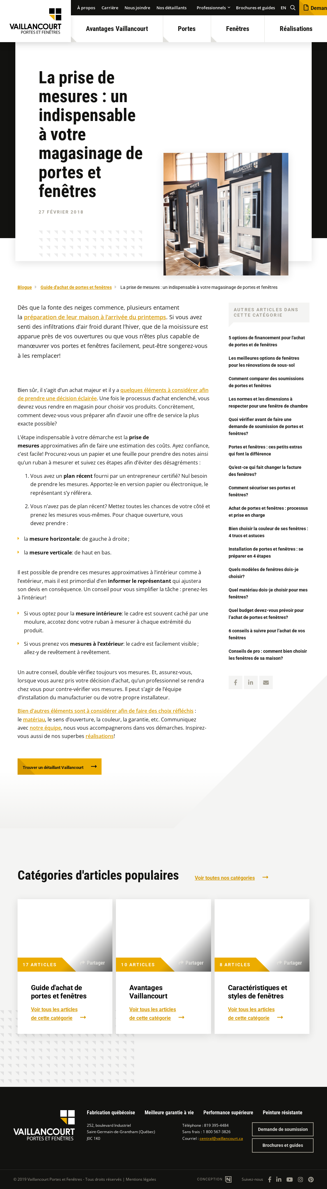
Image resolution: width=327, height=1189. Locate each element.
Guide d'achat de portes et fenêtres (76, 287)
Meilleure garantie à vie (169, 1113)
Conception (210, 1179)
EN (283, 8)
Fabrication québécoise (111, 1113)
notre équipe (45, 727)
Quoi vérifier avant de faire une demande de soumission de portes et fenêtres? (268, 433)
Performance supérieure (228, 1113)
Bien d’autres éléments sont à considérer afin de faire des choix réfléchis (106, 710)
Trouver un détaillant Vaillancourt (62, 769)
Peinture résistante (282, 1113)
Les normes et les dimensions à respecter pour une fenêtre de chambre (265, 406)
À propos (86, 8)
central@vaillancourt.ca (221, 1138)
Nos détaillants (171, 8)
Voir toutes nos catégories (225, 881)
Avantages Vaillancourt (117, 29)
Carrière (110, 8)
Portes (187, 29)
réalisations (100, 736)
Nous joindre (137, 8)
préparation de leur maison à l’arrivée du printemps (95, 317)
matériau (34, 719)
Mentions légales (141, 1179)
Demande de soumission (283, 1129)
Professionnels (211, 8)
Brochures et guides (255, 8)
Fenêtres (237, 29)
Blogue (25, 287)
